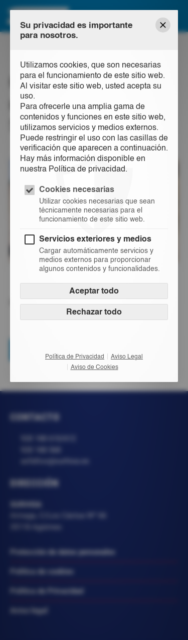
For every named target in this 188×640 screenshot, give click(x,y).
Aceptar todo (94, 291)
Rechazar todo (94, 311)
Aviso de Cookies (94, 367)
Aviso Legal (127, 357)
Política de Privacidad (74, 357)
